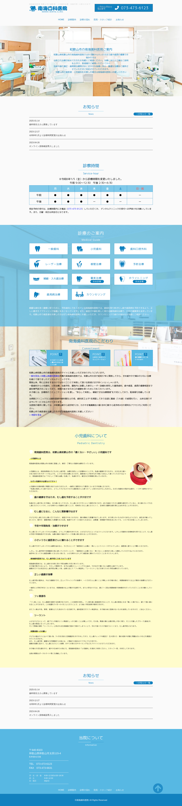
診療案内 (72, 19)
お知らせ (120, 19)
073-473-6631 (44, 767)
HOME (61, 19)
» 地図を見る (35, 414)
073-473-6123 (134, 8)
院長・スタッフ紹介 (103, 19)
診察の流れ (85, 19)
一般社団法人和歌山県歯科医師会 (44, 376)
